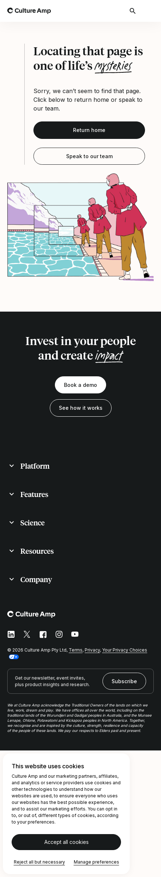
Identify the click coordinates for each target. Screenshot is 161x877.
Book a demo (80, 385)
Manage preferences (96, 862)
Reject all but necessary (39, 862)
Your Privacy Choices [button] (124, 650)
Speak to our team (89, 156)
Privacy (92, 650)
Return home (89, 130)
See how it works (80, 408)
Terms (75, 650)
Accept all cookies (66, 842)
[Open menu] (149, 11)
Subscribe (124, 681)
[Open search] (133, 11)
